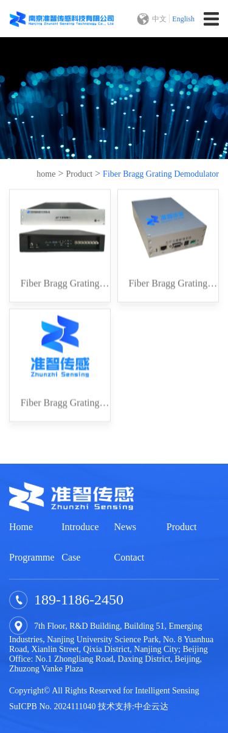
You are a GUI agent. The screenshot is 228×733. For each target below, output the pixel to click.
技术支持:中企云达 (133, 706)
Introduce (79, 527)
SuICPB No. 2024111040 (52, 706)
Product (79, 174)
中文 (159, 19)
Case (70, 557)
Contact (129, 557)
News (125, 527)
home (45, 174)
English (183, 19)
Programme (32, 557)
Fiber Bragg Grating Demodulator (161, 174)
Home (21, 527)
